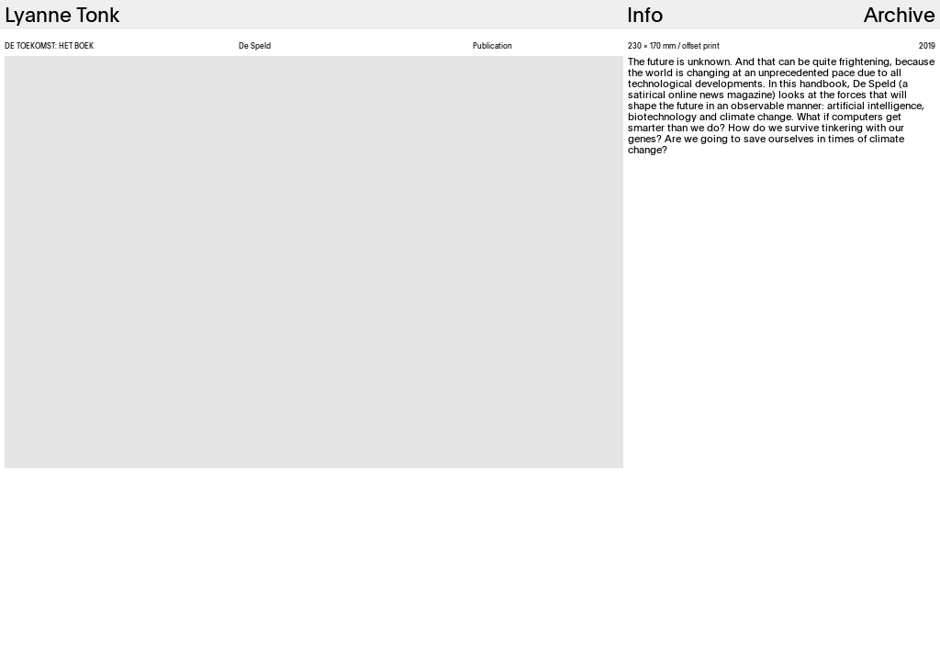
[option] (314, 262)
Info (645, 14)
